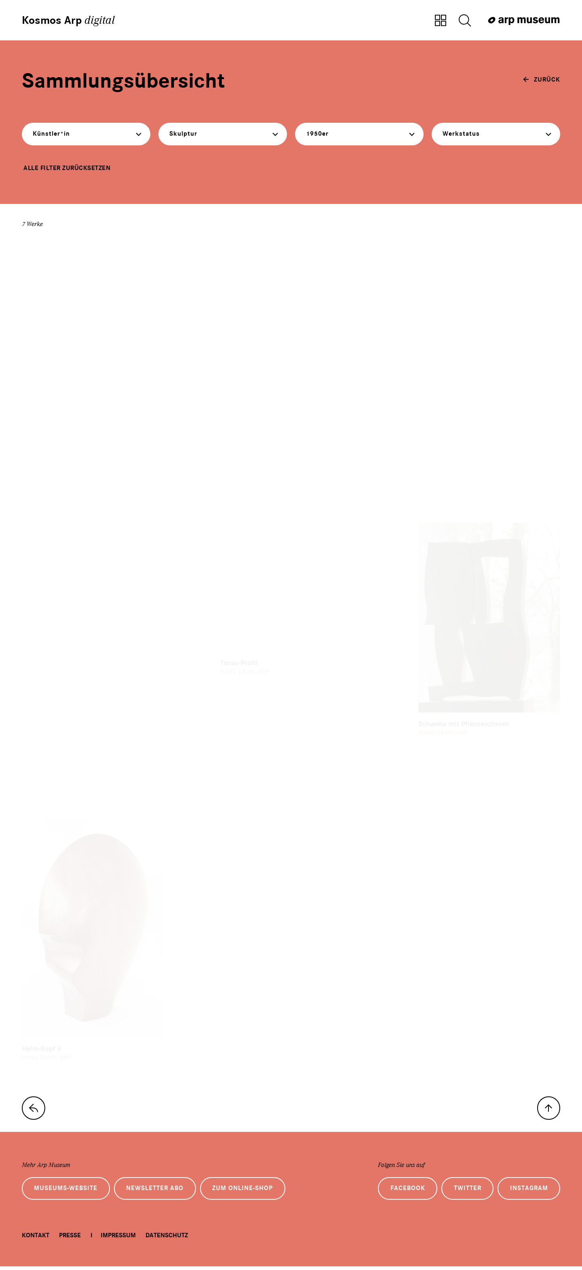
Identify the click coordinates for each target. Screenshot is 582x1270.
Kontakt (35, 1239)
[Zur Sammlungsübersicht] (440, 21)
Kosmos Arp (69, 20)
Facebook (404, 1192)
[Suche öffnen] (465, 21)
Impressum (118, 1239)
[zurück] (541, 80)
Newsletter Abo (157, 1192)
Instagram (528, 1192)
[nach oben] (548, 1111)
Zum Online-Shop (245, 1192)
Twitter (465, 1192)
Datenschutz (167, 1239)
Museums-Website (66, 1192)
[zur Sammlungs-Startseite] (34, 1111)
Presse (70, 1239)
